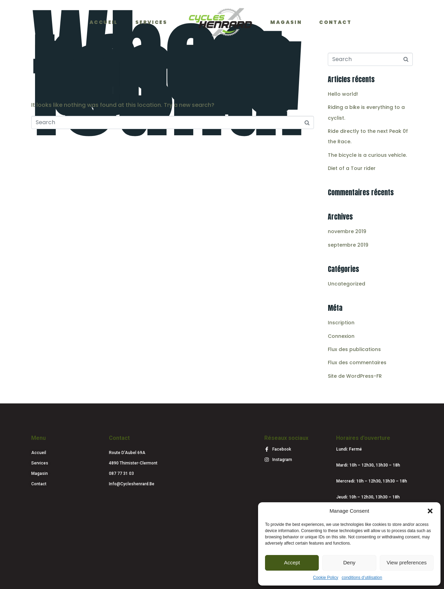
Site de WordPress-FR (355, 376)
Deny (349, 562)
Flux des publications (354, 349)
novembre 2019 (347, 231)
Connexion (341, 336)
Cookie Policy (325, 577)
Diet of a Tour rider (352, 168)
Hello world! (343, 94)
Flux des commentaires (357, 362)
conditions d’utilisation (362, 577)
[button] (430, 510)
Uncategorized (346, 283)
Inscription (341, 322)
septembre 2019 (348, 244)
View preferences (407, 562)
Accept (292, 562)
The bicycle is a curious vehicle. (367, 155)
